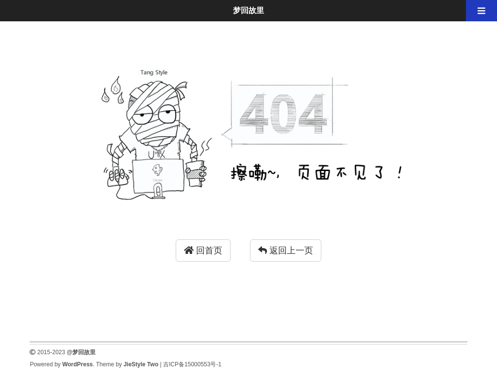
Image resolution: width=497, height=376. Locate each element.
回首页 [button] (203, 250)
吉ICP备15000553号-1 (192, 364)
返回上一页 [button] (285, 250)
